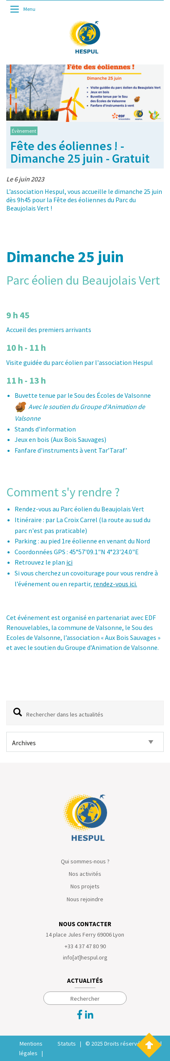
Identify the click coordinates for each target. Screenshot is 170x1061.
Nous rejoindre (85, 899)
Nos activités (85, 874)
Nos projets (85, 886)
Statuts (67, 1043)
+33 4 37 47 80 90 (85, 946)
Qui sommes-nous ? (85, 861)
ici (69, 562)
